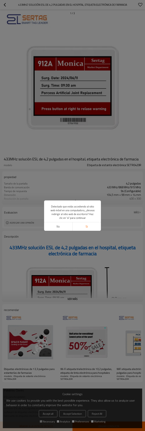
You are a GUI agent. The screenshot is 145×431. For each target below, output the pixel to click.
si (87, 226)
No (58, 226)
